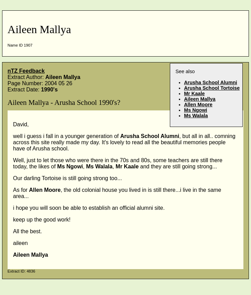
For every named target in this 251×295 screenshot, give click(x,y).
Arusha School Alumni (210, 82)
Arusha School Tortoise (212, 88)
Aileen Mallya (199, 99)
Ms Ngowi (195, 110)
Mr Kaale (194, 93)
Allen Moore (198, 104)
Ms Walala (196, 115)
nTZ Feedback (26, 71)
